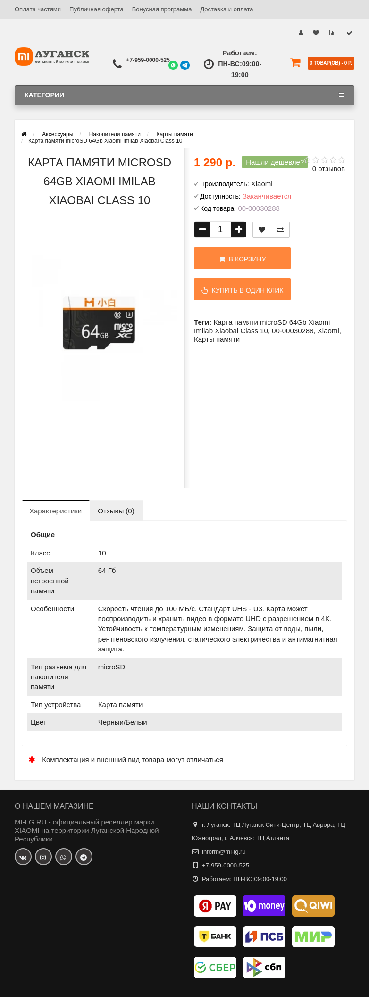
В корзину (241, 259)
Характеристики (55, 511)
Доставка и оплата (226, 9)
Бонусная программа (162, 9)
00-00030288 (292, 331)
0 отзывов (328, 169)
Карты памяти (217, 339)
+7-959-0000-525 (148, 60)
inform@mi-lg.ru (224, 851)
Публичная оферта (96, 9)
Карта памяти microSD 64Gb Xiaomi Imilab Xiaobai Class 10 (262, 326)
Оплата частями (38, 9)
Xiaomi (328, 331)
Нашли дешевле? (275, 162)
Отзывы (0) (116, 511)
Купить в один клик (241, 290)
